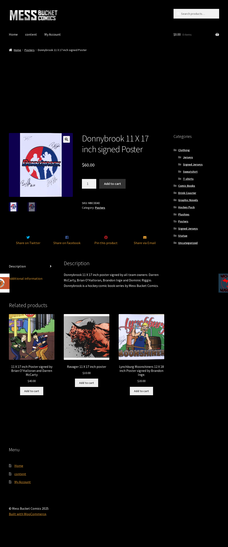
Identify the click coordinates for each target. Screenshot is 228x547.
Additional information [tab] (25, 287)
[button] (66, 139)
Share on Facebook (66, 252)
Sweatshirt (190, 171)
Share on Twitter (28, 252)
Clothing (184, 150)
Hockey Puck (186, 207)
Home (13, 34)
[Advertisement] (114, 84)
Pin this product (106, 252)
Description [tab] (17, 275)
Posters (29, 50)
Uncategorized (188, 243)
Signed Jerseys (193, 164)
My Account (52, 34)
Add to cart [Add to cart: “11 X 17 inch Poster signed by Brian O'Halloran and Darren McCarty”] (31, 400)
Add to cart (112, 183)
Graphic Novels (188, 200)
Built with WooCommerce (27, 523)
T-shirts (188, 179)
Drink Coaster (187, 193)
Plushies (183, 214)
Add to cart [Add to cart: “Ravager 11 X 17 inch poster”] (86, 392)
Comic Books (186, 186)
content (31, 34)
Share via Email (145, 252)
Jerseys (188, 157)
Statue (182, 236)
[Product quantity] (89, 184)
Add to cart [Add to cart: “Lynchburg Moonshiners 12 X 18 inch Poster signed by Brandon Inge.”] (141, 400)
